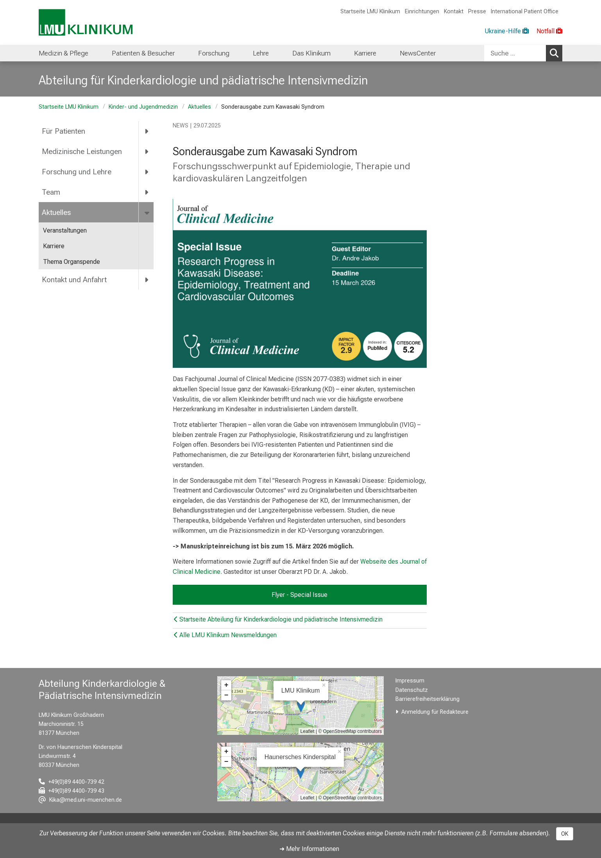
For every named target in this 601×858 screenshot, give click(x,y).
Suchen (556, 53)
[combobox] (523, 53)
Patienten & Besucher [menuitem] (143, 53)
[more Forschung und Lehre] (147, 172)
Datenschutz (411, 690)
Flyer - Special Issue (299, 594)
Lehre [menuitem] (261, 53)
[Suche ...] (515, 53)
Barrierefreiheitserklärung (427, 699)
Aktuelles (199, 107)
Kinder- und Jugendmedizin (143, 107)
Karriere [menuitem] (365, 53)
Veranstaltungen (65, 230)
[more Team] (147, 192)
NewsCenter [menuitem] (418, 53)
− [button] (226, 695)
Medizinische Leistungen (82, 151)
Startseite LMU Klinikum (370, 11)
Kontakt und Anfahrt (74, 279)
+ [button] (226, 685)
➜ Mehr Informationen (309, 849)
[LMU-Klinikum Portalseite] (85, 22)
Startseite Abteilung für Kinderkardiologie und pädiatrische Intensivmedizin (278, 619)
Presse (477, 11)
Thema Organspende (71, 261)
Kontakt (453, 11)
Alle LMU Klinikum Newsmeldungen (225, 635)
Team (51, 192)
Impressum (409, 680)
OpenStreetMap (339, 731)
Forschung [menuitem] (213, 53)
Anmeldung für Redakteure (435, 712)
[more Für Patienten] (147, 131)
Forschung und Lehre (76, 171)
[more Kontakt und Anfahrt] (147, 279)
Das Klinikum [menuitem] (311, 53)
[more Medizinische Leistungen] (147, 152)
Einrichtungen (422, 11)
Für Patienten (63, 131)
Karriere (53, 246)
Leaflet (307, 731)
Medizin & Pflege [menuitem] (63, 53)
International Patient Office (524, 11)
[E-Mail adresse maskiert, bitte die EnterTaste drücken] (80, 800)
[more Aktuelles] (147, 212)
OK (564, 834)
